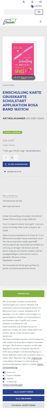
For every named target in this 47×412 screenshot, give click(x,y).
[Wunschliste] (40, 2)
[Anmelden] (24, 2)
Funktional (12, 382)
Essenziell (11, 372)
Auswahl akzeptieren (23, 405)
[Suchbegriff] (19, 12)
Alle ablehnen (23, 399)
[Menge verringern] (16, 157)
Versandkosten (33, 151)
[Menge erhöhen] (12, 157)
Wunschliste (12, 172)
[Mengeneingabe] (6, 157)
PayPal (10, 379)
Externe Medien (14, 375)
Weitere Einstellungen (13, 385)
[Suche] (39, 12)
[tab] (10, 195)
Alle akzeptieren (23, 392)
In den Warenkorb (16, 164)
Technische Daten (12, 201)
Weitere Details (11, 206)
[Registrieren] (32, 2)
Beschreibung (10, 195)
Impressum (23, 294)
